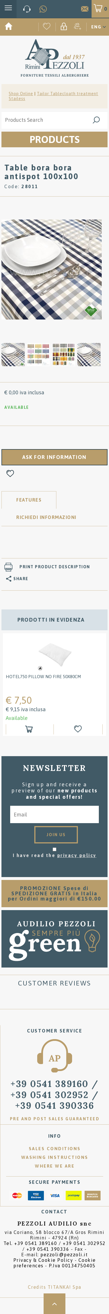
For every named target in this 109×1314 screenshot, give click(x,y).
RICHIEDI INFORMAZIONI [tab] (46, 517)
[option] (51, 269)
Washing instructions (54, 1157)
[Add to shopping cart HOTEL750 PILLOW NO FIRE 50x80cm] (30, 729)
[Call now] (27, 9)
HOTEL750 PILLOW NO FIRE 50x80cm (43, 676)
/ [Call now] (54, 1094)
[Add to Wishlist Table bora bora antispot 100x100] (10, 473)
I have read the (55, 855)
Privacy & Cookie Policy (43, 1260)
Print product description (54, 567)
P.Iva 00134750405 (72, 1265)
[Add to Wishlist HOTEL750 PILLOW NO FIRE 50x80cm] (79, 729)
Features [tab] (29, 499)
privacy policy (77, 855)
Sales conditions (55, 1148)
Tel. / (54, 1246)
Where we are (54, 1166)
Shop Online (21, 93)
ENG (96, 26)
